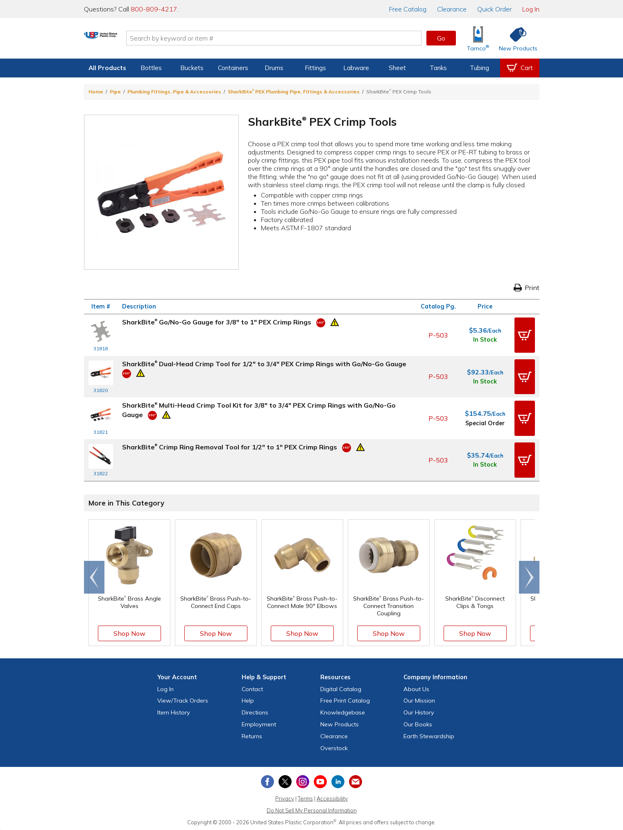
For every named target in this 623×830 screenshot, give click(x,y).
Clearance (452, 9)
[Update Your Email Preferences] (355, 780)
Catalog (407, 9)
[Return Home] (132, 40)
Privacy (284, 797)
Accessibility (332, 797)
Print (526, 287)
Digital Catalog (340, 687)
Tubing (479, 68)
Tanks (438, 68)
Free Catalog (345, 699)
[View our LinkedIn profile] (338, 780)
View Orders (182, 699)
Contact (252, 687)
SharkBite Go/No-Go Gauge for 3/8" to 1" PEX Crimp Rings (216, 322)
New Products (339, 722)
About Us (416, 687)
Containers (233, 68)
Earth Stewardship (428, 734)
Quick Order (494, 9)
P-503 (438, 335)
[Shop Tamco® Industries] (478, 38)
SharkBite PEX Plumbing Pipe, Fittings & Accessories (294, 91)
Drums (274, 68)
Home (95, 91)
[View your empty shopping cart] (519, 68)
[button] (524, 334)
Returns (252, 734)
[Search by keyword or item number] (305, 38)
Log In (530, 9)
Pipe (115, 91)
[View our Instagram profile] (303, 780)
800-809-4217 (154, 9)
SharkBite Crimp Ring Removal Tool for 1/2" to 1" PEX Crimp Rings (229, 446)
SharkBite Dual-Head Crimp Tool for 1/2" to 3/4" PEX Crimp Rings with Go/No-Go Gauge (264, 363)
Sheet (397, 68)
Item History (173, 710)
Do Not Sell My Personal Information (312, 808)
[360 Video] (320, 322)
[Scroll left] (94, 575)
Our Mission (419, 699)
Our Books (417, 722)
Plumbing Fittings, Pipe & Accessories (174, 91)
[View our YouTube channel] (320, 780)
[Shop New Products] (515, 38)
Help (248, 699)
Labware (356, 68)
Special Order (485, 422)
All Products (107, 68)
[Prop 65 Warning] (334, 321)
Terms (305, 797)
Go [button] (441, 38)
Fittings (315, 68)
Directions (255, 710)
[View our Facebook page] (267, 780)
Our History (418, 710)
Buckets (192, 68)
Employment (259, 722)
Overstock (334, 746)
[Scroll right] (529, 575)
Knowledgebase (342, 710)
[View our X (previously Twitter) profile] (285, 780)
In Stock (485, 339)
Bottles (151, 68)
